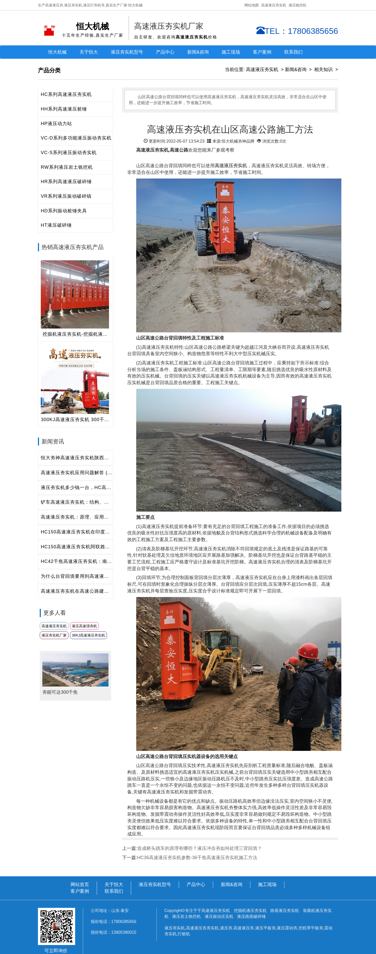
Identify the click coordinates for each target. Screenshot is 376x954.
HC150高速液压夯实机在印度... (75, 531)
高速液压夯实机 (273, 5)
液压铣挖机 (297, 5)
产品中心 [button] (165, 52)
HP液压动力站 (56, 123)
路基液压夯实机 (285, 910)
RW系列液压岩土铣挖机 (67, 167)
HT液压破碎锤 (56, 225)
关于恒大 (89, 52)
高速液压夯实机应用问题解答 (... (76, 472)
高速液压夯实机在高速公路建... (75, 591)
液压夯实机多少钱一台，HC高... (76, 487)
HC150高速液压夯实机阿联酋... (75, 546)
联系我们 (293, 52)
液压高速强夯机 (84, 626)
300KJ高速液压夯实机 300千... (75, 419)
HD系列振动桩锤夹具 (64, 210)
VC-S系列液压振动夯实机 (69, 152)
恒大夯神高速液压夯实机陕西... (75, 457)
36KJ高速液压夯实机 (88, 635)
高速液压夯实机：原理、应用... (75, 517)
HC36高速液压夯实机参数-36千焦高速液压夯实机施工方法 (197, 857)
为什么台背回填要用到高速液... (75, 576)
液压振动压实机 (219, 916)
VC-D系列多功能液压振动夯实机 (76, 138)
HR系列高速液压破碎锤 (66, 181)
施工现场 (231, 52)
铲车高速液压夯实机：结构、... (75, 502)
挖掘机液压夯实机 (251, 910)
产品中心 (196, 884)
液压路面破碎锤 (251, 916)
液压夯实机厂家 (54, 635)
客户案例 (262, 52)
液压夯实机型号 (127, 52)
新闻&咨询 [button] (198, 52)
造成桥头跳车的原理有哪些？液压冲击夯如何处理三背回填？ (199, 848)
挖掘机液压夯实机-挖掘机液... (75, 334)
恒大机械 (57, 52)
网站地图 (251, 5)
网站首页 (80, 884)
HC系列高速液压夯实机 (66, 94)
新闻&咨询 (295, 69)
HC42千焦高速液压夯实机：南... (76, 561)
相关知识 (323, 69)
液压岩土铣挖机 (187, 916)
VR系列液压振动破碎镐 (66, 196)
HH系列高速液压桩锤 (64, 109)
